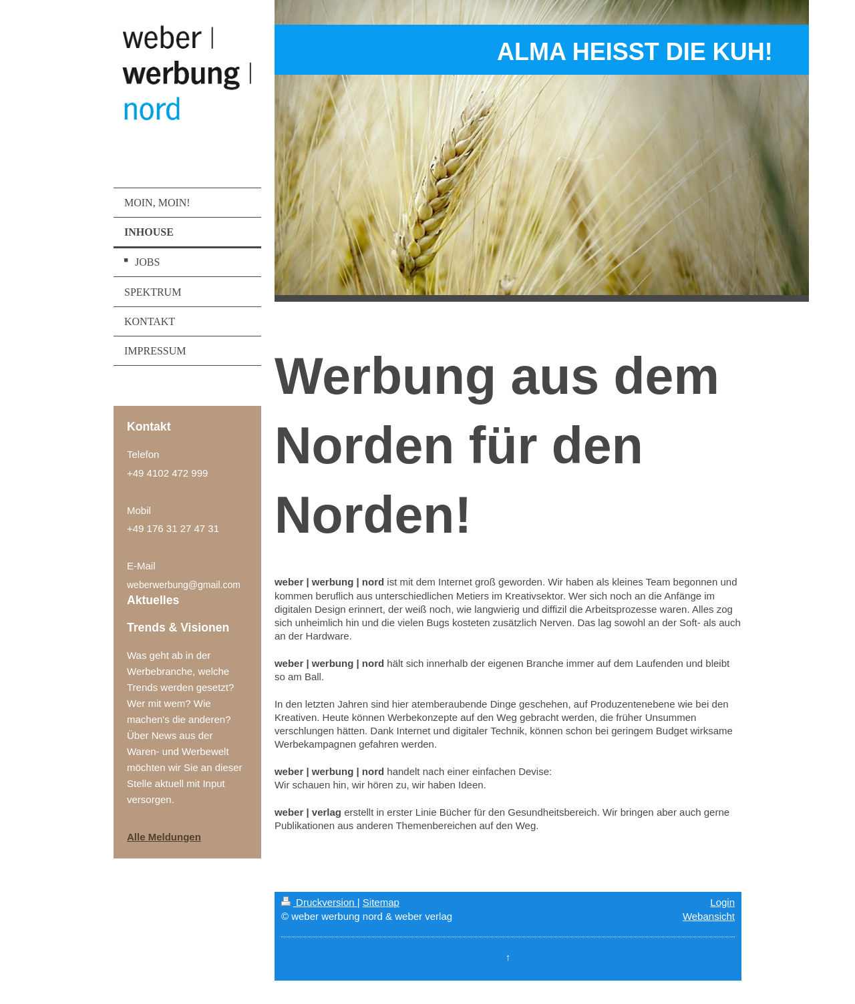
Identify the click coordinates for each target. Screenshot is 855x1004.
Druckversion (319, 902)
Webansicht (709, 916)
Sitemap (381, 902)
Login (722, 902)
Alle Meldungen (164, 836)
